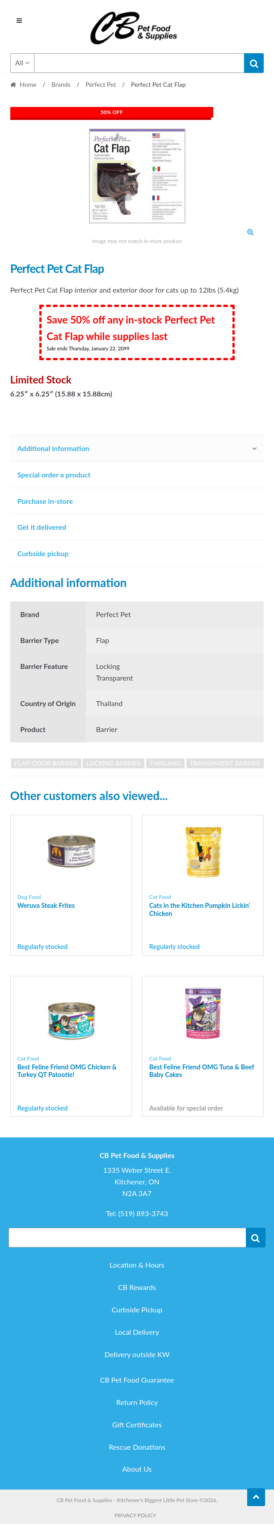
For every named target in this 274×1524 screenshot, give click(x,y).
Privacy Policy (135, 1515)
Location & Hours (137, 1264)
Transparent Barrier (225, 763)
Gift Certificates (137, 1424)
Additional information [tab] (53, 448)
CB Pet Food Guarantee (137, 1379)
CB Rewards (137, 1287)
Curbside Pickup (137, 1309)
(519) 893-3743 (143, 1213)
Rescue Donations (137, 1447)
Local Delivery (137, 1332)
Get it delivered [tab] (42, 527)
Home (28, 84)
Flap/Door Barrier (46, 763)
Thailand (165, 763)
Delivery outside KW (137, 1354)
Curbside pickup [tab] (43, 553)
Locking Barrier (113, 763)
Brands (61, 84)
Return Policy (137, 1402)
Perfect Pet (100, 84)
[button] (250, 232)
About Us (137, 1468)
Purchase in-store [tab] (45, 501)
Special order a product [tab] (54, 474)
